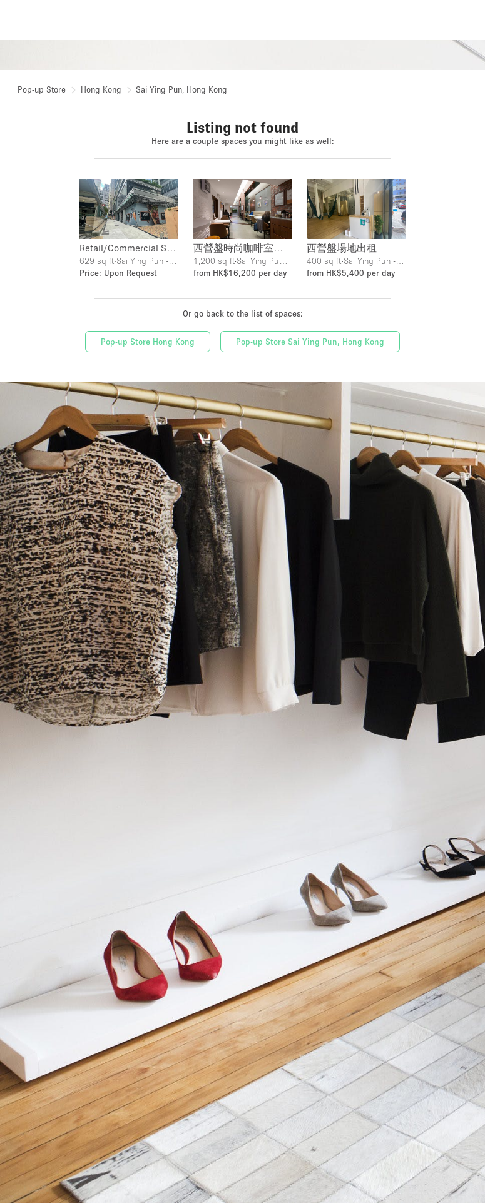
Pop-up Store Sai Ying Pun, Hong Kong (310, 342)
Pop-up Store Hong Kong (148, 342)
